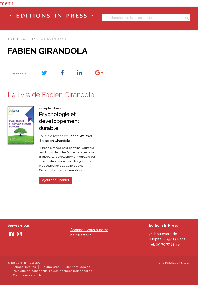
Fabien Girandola (56, 141)
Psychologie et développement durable (59, 121)
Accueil (14, 39)
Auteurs (29, 39)
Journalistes (50, 267)
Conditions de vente (27, 275)
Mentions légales (77, 267)
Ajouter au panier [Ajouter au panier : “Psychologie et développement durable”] (55, 180)
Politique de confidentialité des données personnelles (52, 271)
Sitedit (185, 262)
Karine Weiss (79, 136)
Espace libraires (24, 267)
